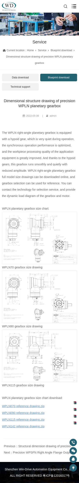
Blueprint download (61, 50)
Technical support (20, 86)
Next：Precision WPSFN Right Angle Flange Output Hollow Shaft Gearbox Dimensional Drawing (39, 452)
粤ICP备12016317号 (56, 475)
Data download (20, 77)
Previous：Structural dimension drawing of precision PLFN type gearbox (39, 446)
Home (30, 50)
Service (42, 50)
